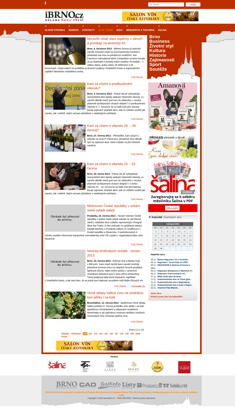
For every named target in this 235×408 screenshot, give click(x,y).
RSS (48, 392)
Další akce (156, 293)
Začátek (65, 334)
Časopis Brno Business (99, 392)
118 (121, 334)
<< (164, 224)
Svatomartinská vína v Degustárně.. (174, 282)
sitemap (156, 392)
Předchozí (76, 334)
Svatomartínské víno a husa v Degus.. (175, 285)
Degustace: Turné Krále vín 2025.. (173, 262)
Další (138, 334)
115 (106, 334)
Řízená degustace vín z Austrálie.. (173, 259)
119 (126, 334)
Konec (65, 337)
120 (132, 334)
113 (95, 334)
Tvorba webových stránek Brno (71, 392)
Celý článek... (138, 77)
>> (181, 224)
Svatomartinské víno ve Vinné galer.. (174, 279)
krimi (140, 392)
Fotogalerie (116, 392)
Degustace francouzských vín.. (171, 273)
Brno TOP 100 (129, 392)
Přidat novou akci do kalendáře (167, 296)
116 (111, 334)
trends (147, 392)
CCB (53, 392)
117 (116, 334)
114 (100, 334)
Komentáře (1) (138, 286)
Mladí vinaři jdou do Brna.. (169, 276)
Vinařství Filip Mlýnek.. (168, 288)
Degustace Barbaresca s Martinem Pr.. (175, 271)
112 (90, 334)
